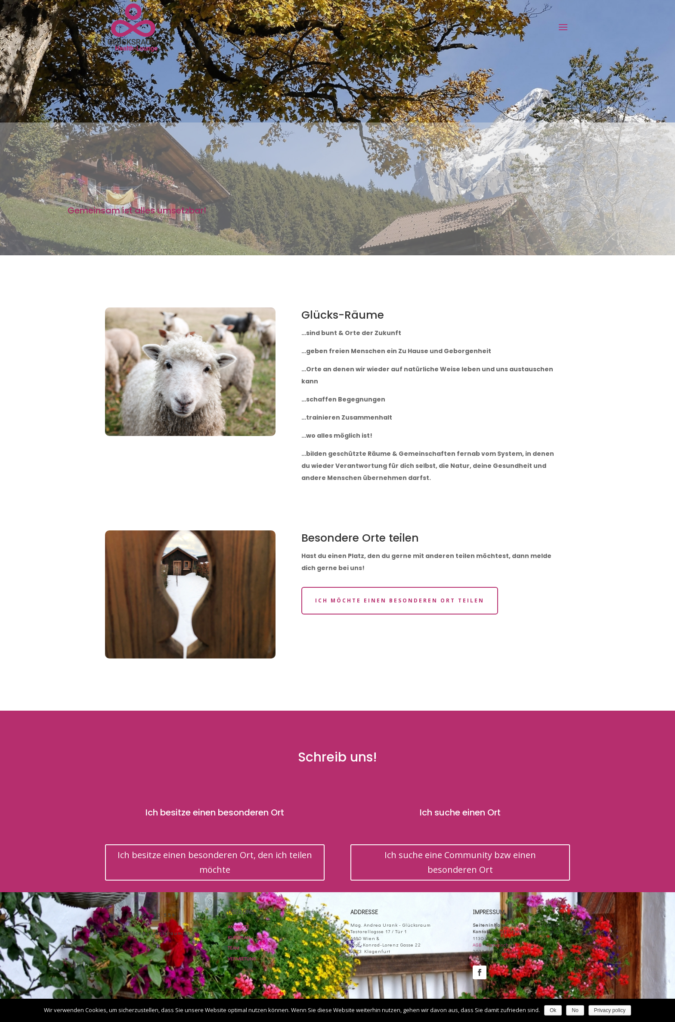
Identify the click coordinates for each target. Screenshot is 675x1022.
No (575, 1010)
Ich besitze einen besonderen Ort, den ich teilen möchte (215, 862)
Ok (553, 1010)
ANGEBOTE (238, 926)
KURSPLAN (239, 937)
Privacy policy (609, 1010)
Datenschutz (501, 944)
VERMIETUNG (242, 958)
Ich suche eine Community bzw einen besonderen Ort (460, 862)
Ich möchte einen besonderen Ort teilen (399, 600)
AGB (478, 944)
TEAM (233, 947)
